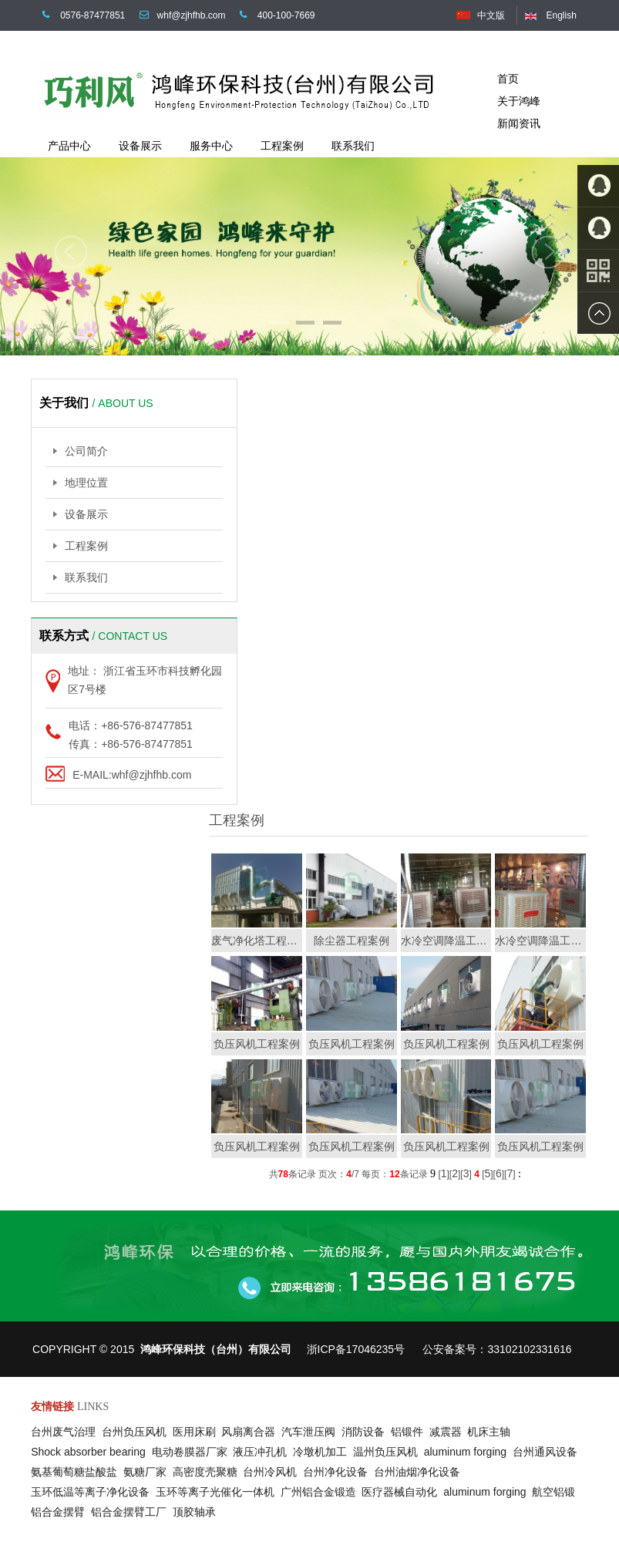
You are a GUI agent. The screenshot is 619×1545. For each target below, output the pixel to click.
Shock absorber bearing (91, 1452)
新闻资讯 (518, 123)
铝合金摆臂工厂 (132, 1512)
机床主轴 (491, 1432)
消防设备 (366, 1432)
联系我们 (80, 577)
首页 (508, 78)
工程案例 (80, 545)
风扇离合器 (251, 1432)
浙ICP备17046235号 (356, 1349)
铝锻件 (410, 1432)
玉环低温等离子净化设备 (93, 1492)
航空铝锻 (556, 1492)
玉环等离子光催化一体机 (218, 1492)
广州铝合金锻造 (321, 1492)
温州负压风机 (388, 1452)
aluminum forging (468, 1452)
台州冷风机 (273, 1472)
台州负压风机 (137, 1432)
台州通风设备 (548, 1452)
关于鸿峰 (518, 101)
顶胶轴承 (197, 1512)
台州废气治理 (66, 1432)
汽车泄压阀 (311, 1432)
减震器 (448, 1432)
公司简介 (80, 451)
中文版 (491, 15)
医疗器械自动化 (402, 1492)
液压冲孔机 (263, 1452)
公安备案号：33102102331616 (496, 1349)
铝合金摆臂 (61, 1512)
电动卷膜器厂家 (193, 1452)
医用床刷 (197, 1432)
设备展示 (80, 514)
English (561, 15)
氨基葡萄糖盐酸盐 (77, 1472)
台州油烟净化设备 (420, 1472)
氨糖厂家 (148, 1472)
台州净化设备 (338, 1472)
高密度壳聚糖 (208, 1472)
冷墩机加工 (323, 1452)
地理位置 (80, 482)
